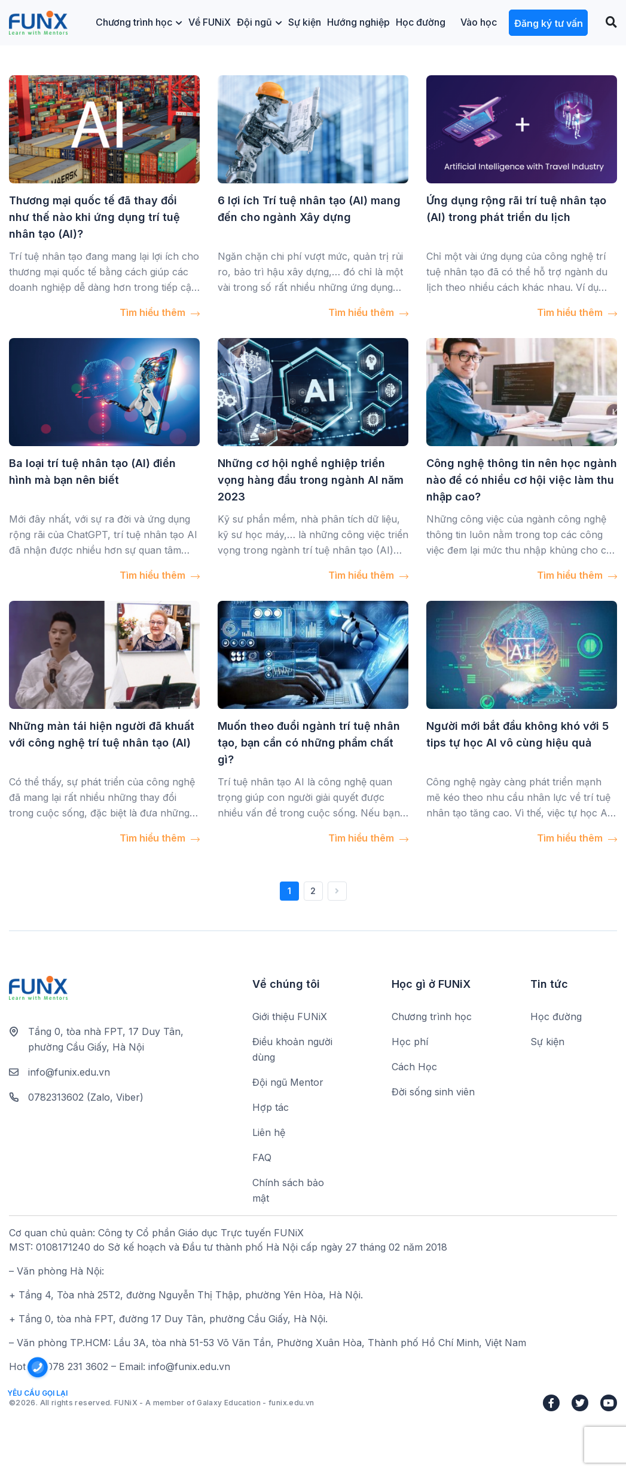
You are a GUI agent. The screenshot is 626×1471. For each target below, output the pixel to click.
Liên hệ (268, 1132)
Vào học (478, 22)
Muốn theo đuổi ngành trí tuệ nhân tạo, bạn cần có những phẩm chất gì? (309, 743)
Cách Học (414, 1067)
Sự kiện (304, 22)
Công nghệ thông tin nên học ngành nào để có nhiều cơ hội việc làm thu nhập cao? (521, 480)
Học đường (420, 22)
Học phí (410, 1042)
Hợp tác (270, 1107)
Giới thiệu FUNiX (289, 1016)
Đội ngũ (259, 22)
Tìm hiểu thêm (160, 312)
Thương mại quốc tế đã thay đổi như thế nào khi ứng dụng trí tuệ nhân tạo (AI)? (94, 217)
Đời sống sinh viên (433, 1092)
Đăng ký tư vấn (548, 23)
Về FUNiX (209, 22)
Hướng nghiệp (358, 22)
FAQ (261, 1157)
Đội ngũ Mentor (287, 1082)
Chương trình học (139, 22)
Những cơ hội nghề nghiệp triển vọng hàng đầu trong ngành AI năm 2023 (311, 480)
